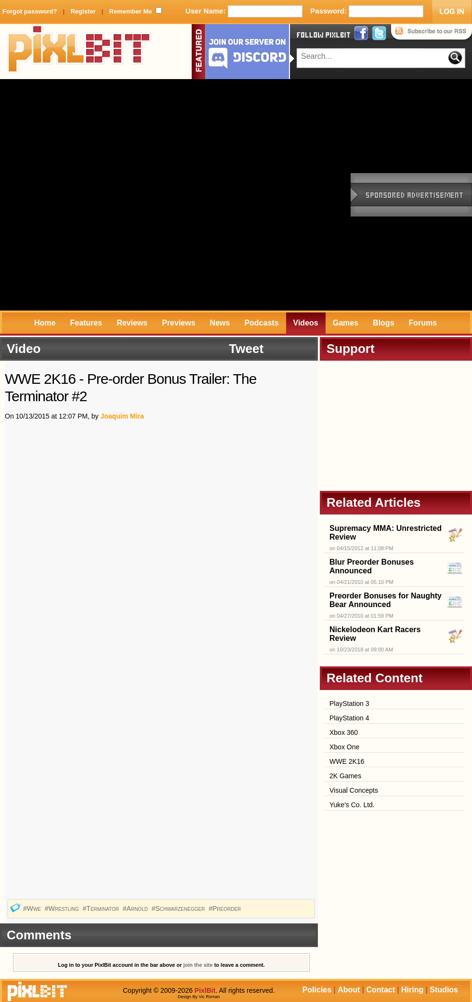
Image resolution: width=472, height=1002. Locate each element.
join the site (198, 965)
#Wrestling (63, 908)
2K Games (345, 776)
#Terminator (102, 908)
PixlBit (79, 51)
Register (82, 11)
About (349, 990)
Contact (380, 990)
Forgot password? (29, 11)
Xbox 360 (343, 732)
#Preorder (226, 908)
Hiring (412, 990)
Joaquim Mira (122, 416)
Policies (316, 990)
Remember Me (130, 11)
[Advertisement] (115, 195)
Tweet (246, 348)
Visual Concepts (353, 790)
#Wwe (33, 908)
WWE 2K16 (346, 761)
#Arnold (136, 908)
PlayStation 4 (349, 718)
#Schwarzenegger (179, 908)
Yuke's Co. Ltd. (352, 805)
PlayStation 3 (349, 703)
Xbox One (344, 747)
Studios (444, 990)
